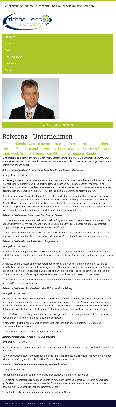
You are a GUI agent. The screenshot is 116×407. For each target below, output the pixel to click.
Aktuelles (9, 43)
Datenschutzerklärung (14, 403)
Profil (7, 50)
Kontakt (32, 403)
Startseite (10, 37)
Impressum (44, 403)
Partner (9, 70)
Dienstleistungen (13, 57)
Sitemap (57, 403)
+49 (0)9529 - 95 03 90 (59, 125)
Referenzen (11, 63)
